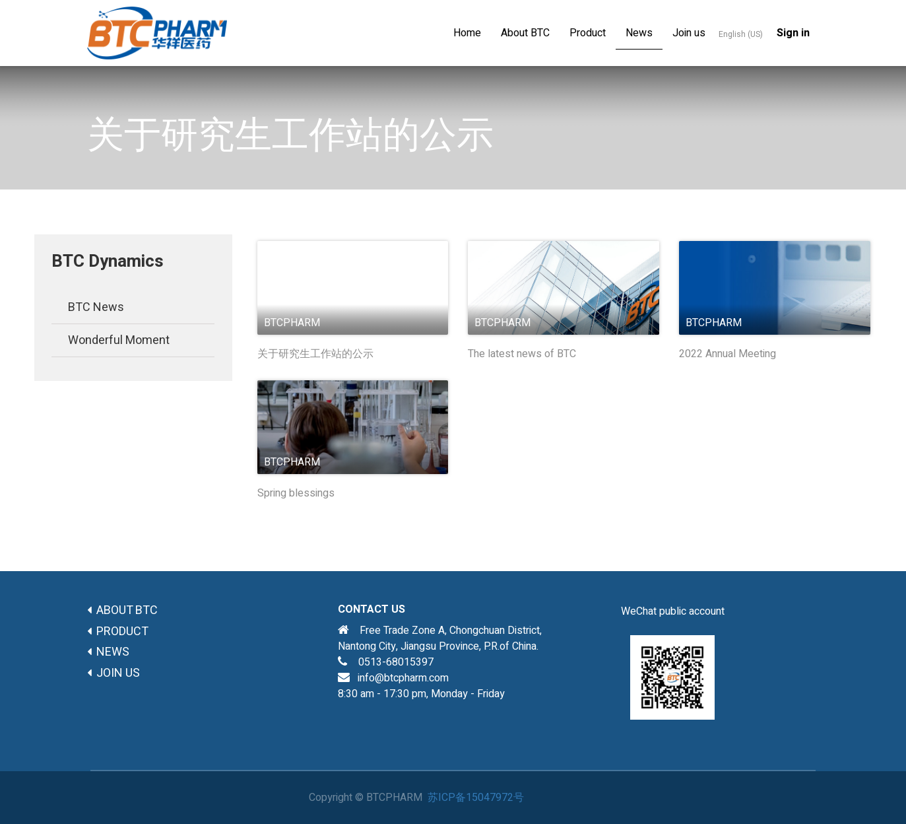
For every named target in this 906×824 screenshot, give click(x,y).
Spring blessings (296, 493)
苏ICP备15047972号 (476, 798)
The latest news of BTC (522, 354)
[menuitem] (467, 33)
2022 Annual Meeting (727, 354)
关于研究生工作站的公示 (315, 354)
